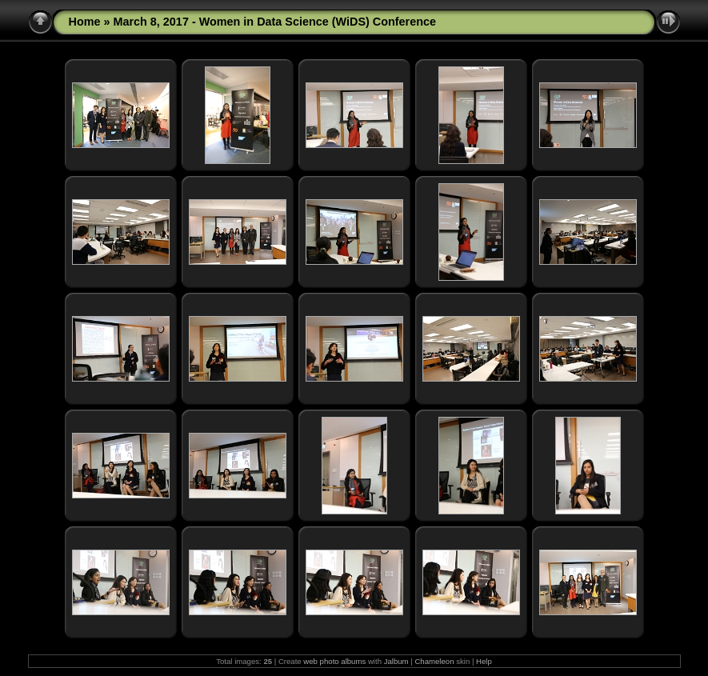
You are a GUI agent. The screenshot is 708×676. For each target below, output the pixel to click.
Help (484, 661)
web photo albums (334, 661)
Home (85, 21)
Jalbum (396, 661)
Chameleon (434, 661)
